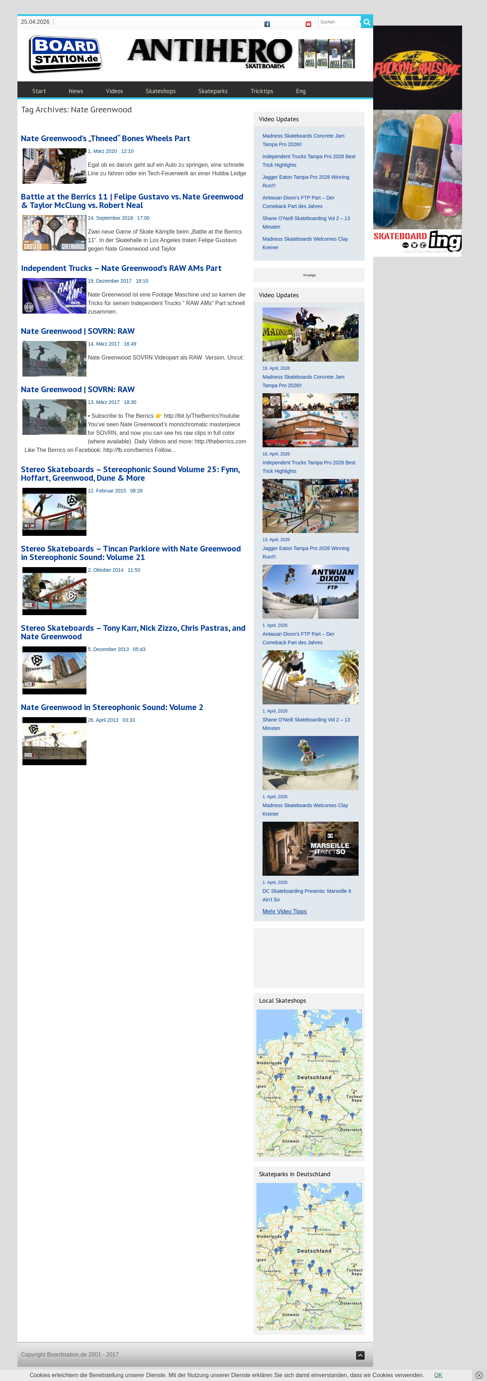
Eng (301, 91)
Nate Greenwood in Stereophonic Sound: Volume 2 (112, 707)
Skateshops (161, 91)
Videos (114, 91)
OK (438, 1375)
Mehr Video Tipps (285, 911)
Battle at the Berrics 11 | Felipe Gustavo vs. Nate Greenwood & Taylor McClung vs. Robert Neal (132, 200)
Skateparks (213, 91)
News (76, 91)
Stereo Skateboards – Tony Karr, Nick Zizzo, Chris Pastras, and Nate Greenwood (133, 632)
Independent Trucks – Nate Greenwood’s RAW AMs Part (121, 267)
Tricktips (261, 91)
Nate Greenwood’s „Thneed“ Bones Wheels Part (105, 138)
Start (39, 91)
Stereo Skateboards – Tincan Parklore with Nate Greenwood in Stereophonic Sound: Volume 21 (131, 552)
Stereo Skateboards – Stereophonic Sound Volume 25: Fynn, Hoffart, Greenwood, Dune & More (130, 473)
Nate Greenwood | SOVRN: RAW (78, 330)
